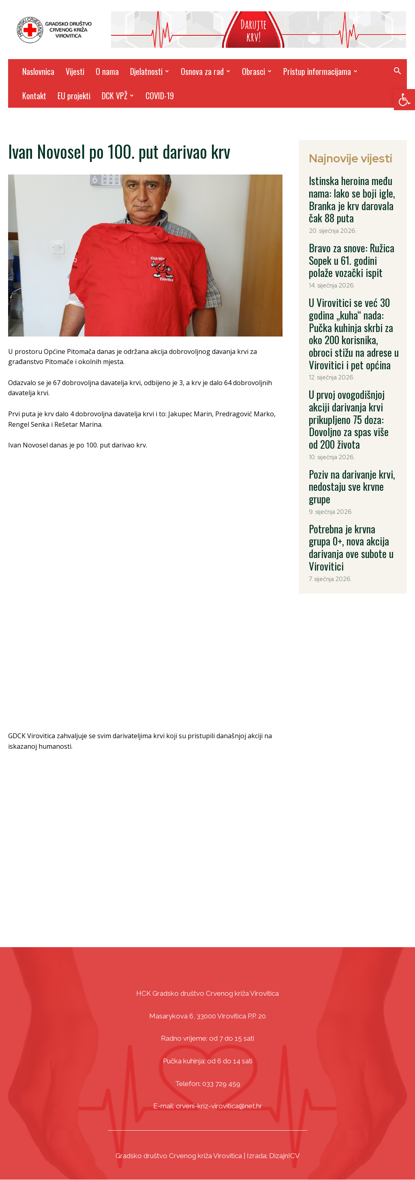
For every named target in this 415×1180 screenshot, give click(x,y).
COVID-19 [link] (159, 95)
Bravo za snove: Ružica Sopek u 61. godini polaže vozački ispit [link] (353, 234)
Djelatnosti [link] (149, 71)
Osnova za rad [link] (205, 71)
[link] (404, 99)
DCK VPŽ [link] (118, 95)
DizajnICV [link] (284, 1156)
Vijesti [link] (75, 71)
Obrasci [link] (257, 71)
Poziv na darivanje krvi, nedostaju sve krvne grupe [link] (349, 398)
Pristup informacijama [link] (320, 71)
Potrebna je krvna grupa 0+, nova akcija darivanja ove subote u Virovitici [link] (351, 440)
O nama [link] (107, 71)
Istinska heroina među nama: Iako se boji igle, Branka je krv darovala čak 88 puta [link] (352, 188)
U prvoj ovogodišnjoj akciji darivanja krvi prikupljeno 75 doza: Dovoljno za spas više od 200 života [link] (351, 352)
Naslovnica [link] (38, 71)
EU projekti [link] (74, 95)
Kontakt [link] (34, 95)
